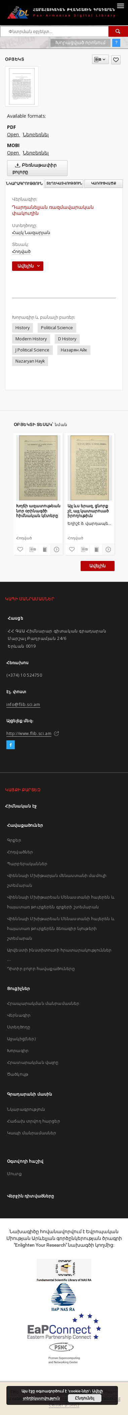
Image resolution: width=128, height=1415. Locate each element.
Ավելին (97, 565)
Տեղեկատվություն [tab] (64, 183)
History (22, 328)
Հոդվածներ (20, 852)
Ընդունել (84, 1398)
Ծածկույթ (17, 1074)
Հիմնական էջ (21, 806)
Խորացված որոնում (80, 42)
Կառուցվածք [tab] (103, 183)
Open (13, 134)
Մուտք (14, 1174)
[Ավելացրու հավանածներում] (116, 59)
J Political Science (32, 350)
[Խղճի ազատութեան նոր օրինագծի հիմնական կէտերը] (38, 467)
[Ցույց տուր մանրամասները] (56, 549)
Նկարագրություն (26, 1109)
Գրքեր (14, 840)
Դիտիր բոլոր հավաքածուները (41, 968)
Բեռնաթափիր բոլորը (34, 168)
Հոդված (21, 251)
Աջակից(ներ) (21, 1039)
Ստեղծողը (18, 1027)
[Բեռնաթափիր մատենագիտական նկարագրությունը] (32, 549)
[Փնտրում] (118, 31)
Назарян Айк (74, 350)
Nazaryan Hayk (30, 361)
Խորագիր (18, 1050)
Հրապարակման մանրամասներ (43, 1003)
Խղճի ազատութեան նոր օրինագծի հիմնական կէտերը (38, 510)
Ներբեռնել (36, 134)
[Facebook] (10, 745)
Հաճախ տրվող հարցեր (33, 1121)
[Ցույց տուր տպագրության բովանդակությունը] (44, 549)
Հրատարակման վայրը (33, 1062)
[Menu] (120, 5)
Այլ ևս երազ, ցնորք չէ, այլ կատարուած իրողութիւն (88, 510)
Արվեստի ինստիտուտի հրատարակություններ (59, 950)
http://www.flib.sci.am (28, 733)
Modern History (31, 339)
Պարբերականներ (27, 864)
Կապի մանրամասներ (31, 1133)
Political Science (57, 328)
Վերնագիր (19, 1015)
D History (67, 339)
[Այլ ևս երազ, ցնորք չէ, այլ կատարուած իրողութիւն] (90, 467)
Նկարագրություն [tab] (24, 183)
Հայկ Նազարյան (31, 232)
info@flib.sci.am (23, 704)
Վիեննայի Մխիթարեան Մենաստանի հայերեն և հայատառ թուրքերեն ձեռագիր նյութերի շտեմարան (61, 928)
